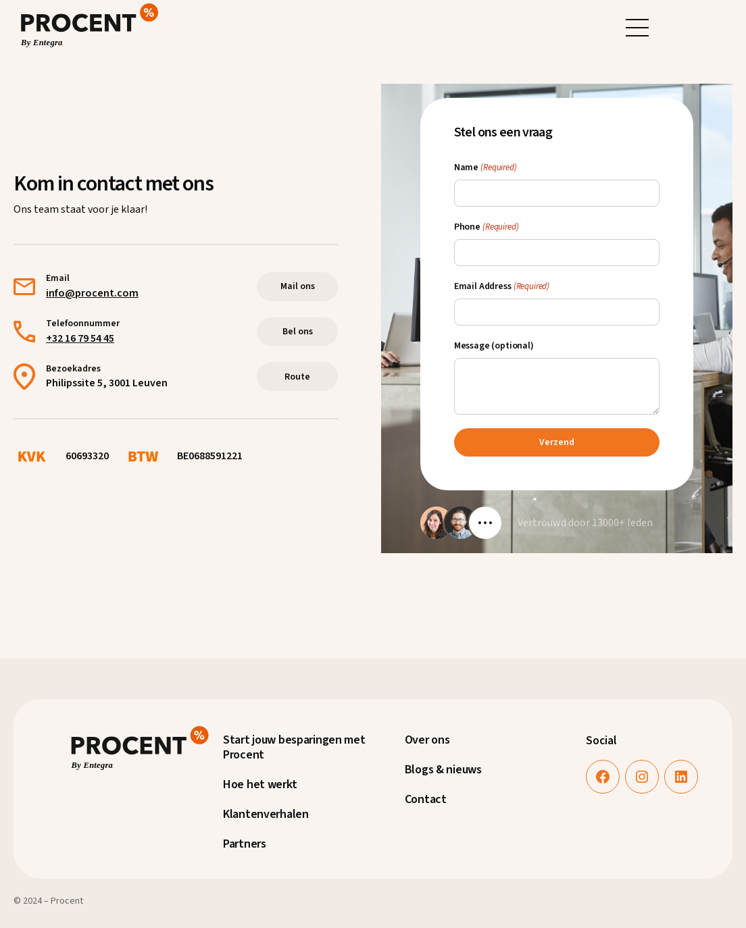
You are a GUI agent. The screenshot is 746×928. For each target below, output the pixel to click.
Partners (244, 843)
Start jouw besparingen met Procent (294, 747)
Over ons (427, 739)
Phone (486, 227)
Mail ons (297, 286)
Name (485, 167)
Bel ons (297, 331)
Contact (426, 799)
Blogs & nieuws (443, 769)
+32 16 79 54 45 (80, 338)
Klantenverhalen (266, 814)
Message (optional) (494, 346)
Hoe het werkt (260, 784)
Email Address (501, 286)
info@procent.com (92, 293)
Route (297, 377)
